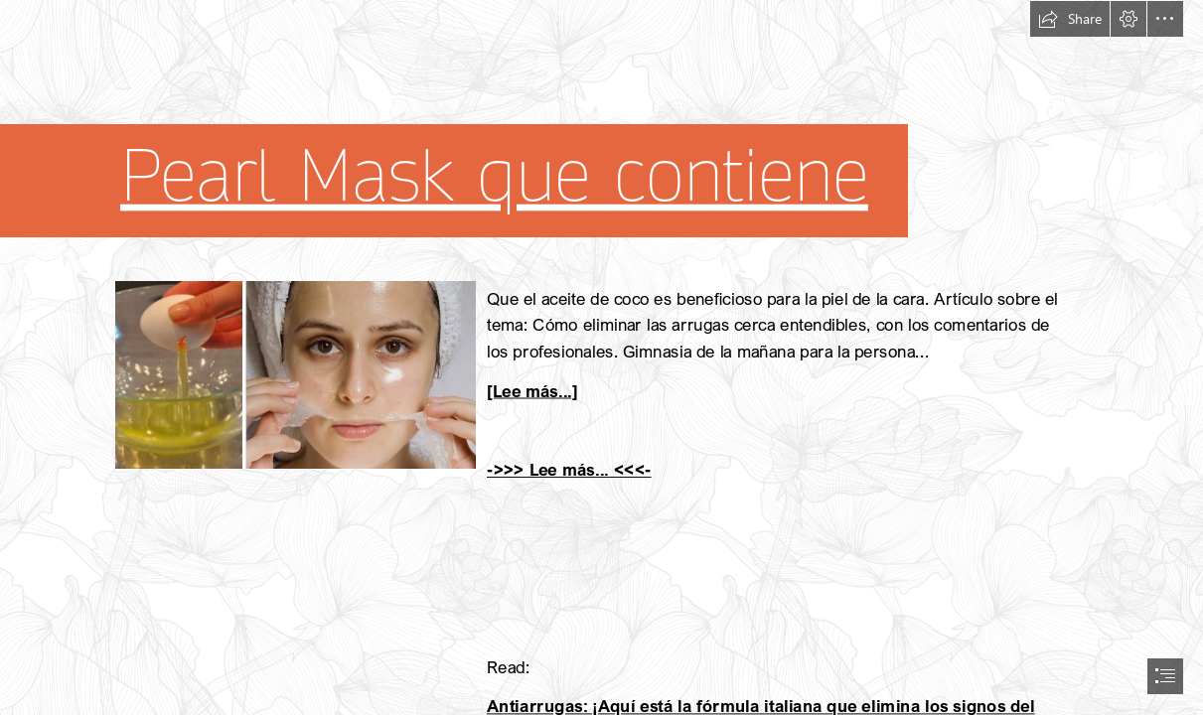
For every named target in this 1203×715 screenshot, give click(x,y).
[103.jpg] (294, 374)
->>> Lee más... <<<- (569, 469)
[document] (601, 357)
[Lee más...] (532, 389)
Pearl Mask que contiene (494, 176)
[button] (1070, 19)
